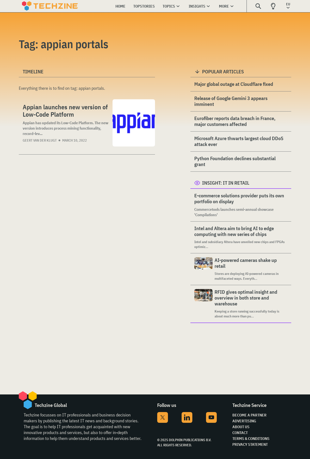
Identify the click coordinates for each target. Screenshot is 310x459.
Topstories (144, 6)
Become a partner (249, 415)
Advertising (244, 420)
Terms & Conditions (250, 438)
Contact (240, 432)
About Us (240, 426)
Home (120, 6)
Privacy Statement (250, 444)
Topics (169, 6)
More (224, 6)
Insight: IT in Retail (225, 182)
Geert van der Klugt (40, 140)
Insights (197, 6)
